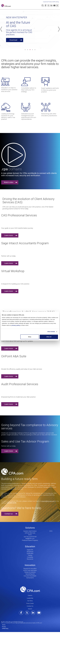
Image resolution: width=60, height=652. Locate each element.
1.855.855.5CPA (11, 503)
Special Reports (30, 574)
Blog (57, 1)
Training (30, 555)
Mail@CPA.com (30, 538)
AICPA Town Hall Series (30, 570)
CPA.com (30, 589)
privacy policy (16, 325)
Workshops (30, 551)
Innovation (30, 565)
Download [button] (13, 40)
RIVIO (30, 535)
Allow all (48, 336)
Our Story (30, 601)
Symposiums (30, 578)
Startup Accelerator (30, 572)
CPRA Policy (5, 628)
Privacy (4, 626)
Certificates (30, 553)
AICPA (54, 1)
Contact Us (30, 606)
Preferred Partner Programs (30, 540)
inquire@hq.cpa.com (48, 501)
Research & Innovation (30, 568)
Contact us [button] (9, 514)
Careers (30, 595)
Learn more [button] (8, 235)
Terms (3, 624)
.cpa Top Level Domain (30, 536)
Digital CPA (30, 550)
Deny (29, 336)
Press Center (30, 603)
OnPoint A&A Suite (30, 533)
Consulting (30, 557)
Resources (30, 559)
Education (30, 546)
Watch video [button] (8, 182)
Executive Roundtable (30, 576)
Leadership (30, 598)
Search (30, 609)
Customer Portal (47, 1)
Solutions (30, 527)
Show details (51, 331)
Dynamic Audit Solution (30, 531)
